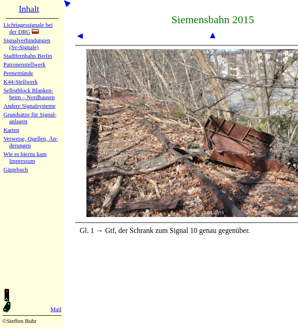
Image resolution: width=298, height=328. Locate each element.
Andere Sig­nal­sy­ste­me (29, 106)
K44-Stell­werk (20, 82)
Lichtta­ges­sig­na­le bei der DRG (27, 28)
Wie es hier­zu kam (24, 154)
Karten (11, 130)
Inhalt (29, 9)
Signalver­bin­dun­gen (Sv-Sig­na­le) (26, 43)
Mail (56, 309)
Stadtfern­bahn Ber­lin (27, 56)
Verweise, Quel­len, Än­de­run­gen (30, 142)
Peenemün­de (18, 73)
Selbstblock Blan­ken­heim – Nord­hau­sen (29, 94)
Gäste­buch (15, 170)
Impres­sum (22, 161)
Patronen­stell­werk (24, 64)
